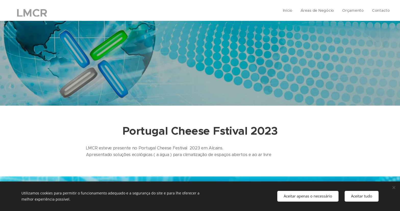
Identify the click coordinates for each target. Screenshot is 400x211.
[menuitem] (286, 10)
